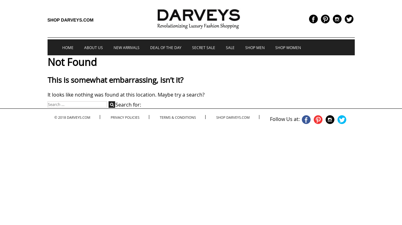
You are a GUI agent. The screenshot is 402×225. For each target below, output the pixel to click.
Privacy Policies (125, 117)
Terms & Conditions (178, 117)
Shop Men (255, 47)
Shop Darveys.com (71, 20)
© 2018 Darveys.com (72, 117)
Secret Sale (203, 47)
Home (68, 47)
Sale (230, 47)
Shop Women (288, 47)
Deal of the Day (165, 47)
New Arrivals (127, 47)
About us (93, 47)
